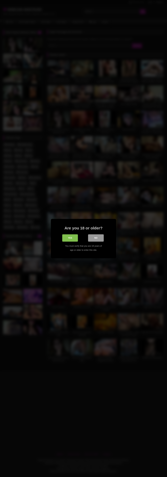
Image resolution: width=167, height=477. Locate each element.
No (95, 238)
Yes (70, 238)
